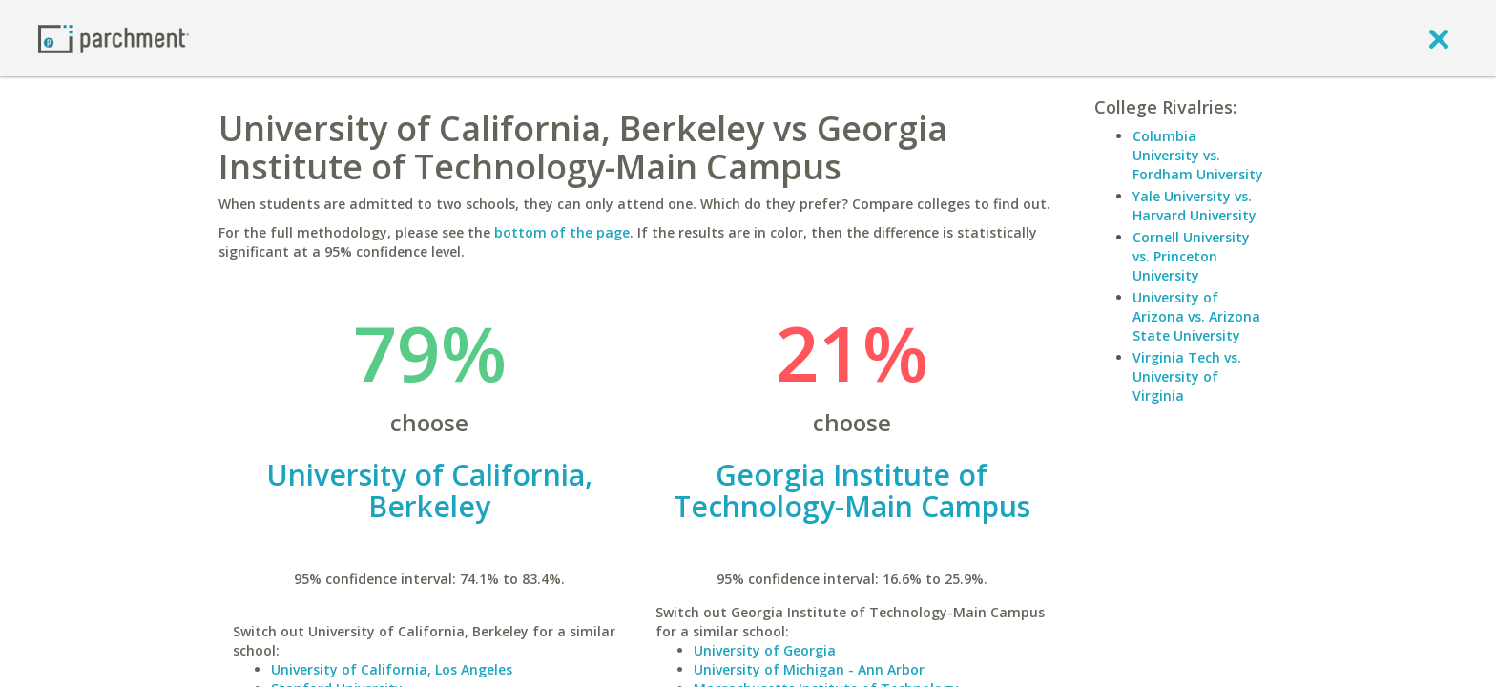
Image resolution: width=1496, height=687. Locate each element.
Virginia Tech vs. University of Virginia (1186, 376)
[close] (1439, 38)
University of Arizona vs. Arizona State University (1196, 316)
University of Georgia (765, 650)
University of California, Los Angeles (391, 669)
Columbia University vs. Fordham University (1197, 155)
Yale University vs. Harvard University (1194, 205)
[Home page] (113, 38)
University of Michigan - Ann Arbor (809, 669)
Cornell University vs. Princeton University (1191, 256)
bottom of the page (562, 232)
